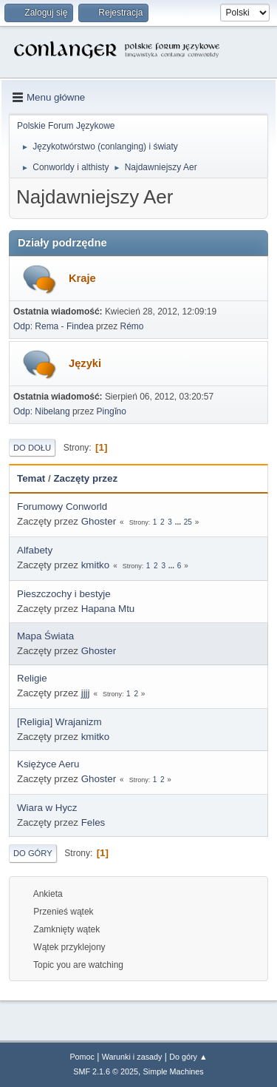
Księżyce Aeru (48, 764)
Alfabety (34, 550)
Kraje (82, 278)
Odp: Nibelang (41, 411)
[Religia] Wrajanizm (59, 721)
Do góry (32, 853)
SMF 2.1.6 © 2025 (105, 1071)
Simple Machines (173, 1071)
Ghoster (98, 521)
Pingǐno (111, 411)
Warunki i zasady (132, 1056)
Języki (85, 363)
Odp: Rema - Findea (53, 326)
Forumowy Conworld (62, 506)
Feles (93, 822)
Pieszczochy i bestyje (64, 593)
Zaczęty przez (85, 478)
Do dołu (32, 447)
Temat (31, 478)
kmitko (95, 565)
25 (188, 522)
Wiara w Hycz (47, 807)
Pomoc (82, 1056)
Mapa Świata (45, 636)
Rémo (132, 326)
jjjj (85, 693)
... (179, 522)
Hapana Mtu (108, 608)
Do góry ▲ (188, 1056)
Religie (32, 678)
